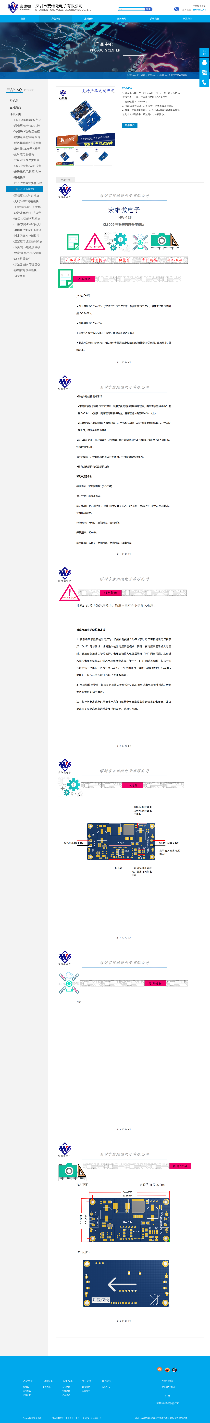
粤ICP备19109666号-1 (92, 1418)
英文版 (203, 6)
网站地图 (55, 1418)
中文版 (196, 6)
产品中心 (152, 75)
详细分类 (163, 75)
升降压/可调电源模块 (178, 75)
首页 (23, 18)
